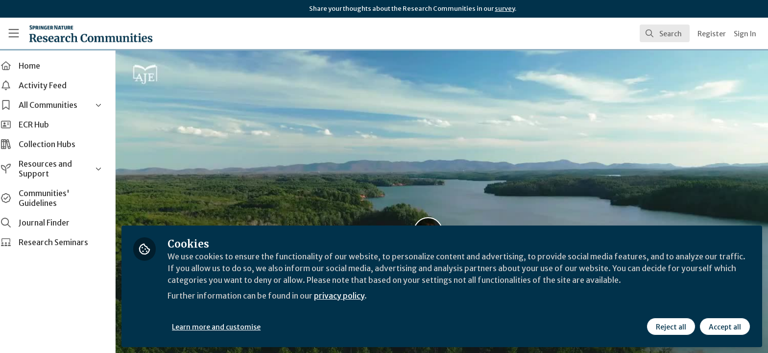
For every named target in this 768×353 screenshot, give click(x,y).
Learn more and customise (226, 327)
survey (505, 8)
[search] (665, 33)
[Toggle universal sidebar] (13, 33)
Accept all (725, 327)
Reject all (671, 327)
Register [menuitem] (711, 33)
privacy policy (349, 296)
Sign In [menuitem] (745, 33)
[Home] (90, 33)
